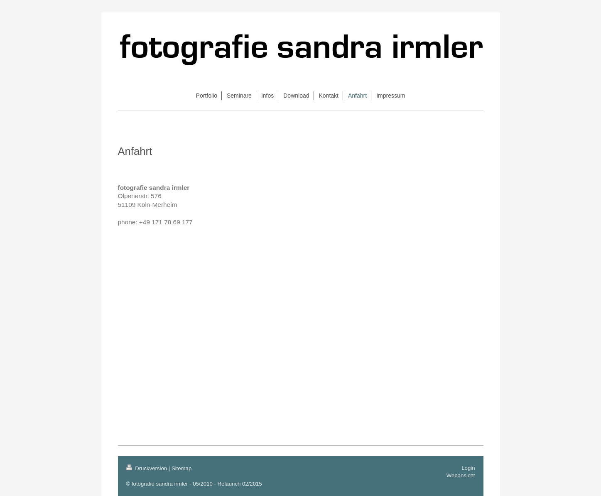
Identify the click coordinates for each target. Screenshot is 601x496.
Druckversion (147, 468)
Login (468, 468)
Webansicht (460, 475)
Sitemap (181, 468)
